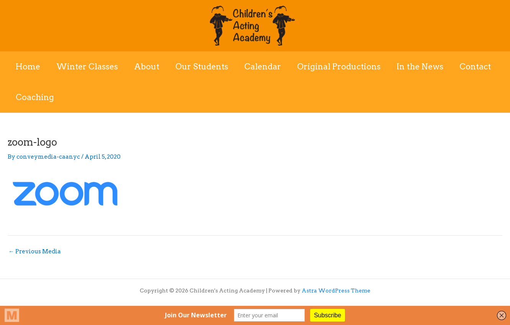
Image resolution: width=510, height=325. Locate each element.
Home (28, 66)
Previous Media (34, 251)
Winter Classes (87, 66)
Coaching (35, 97)
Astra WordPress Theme (336, 290)
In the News (420, 66)
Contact (475, 66)
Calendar (262, 66)
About (146, 66)
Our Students (201, 66)
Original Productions (339, 66)
